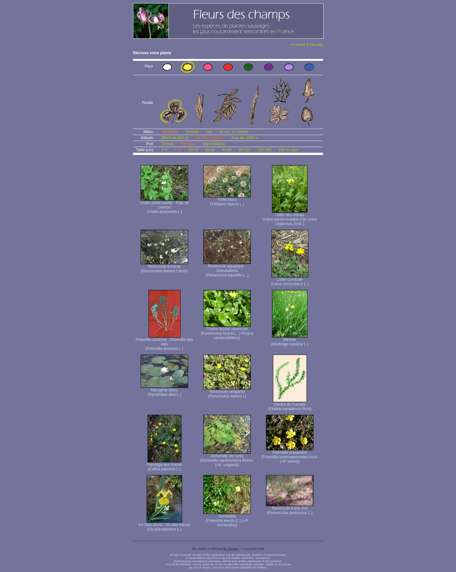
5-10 (177, 150)
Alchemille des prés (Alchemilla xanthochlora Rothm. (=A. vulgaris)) (227, 458)
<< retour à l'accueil (306, 44)
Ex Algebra (231, 548)
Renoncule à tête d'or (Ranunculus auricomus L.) (290, 509)
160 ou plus (288, 150)
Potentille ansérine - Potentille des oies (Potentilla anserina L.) (164, 342)
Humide (192, 132)
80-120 (244, 150)
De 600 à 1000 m (210, 138)
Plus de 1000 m (244, 138)
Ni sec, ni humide (233, 132)
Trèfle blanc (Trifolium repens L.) (227, 200)
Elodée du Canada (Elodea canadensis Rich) (290, 405)
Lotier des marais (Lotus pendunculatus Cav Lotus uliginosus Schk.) (290, 217)
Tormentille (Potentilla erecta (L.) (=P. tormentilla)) (227, 519)
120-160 (264, 150)
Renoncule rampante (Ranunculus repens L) (227, 392)
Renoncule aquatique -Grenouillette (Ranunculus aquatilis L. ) (227, 268)
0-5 (164, 150)
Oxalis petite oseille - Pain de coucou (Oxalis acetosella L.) (164, 205)
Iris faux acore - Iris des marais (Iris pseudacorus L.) (164, 525)
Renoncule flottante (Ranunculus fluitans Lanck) (164, 267)
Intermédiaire (214, 144)
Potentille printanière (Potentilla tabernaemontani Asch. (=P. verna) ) (289, 455)
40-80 (227, 150)
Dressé (168, 144)
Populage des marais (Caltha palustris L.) (164, 465)
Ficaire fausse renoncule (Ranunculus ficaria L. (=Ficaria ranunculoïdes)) (227, 331)
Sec (209, 132)
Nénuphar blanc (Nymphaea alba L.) (164, 390)
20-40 (210, 150)
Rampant (188, 144)
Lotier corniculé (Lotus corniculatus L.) (289, 280)
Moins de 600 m (175, 138)
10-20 (193, 150)
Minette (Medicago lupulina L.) (289, 340)
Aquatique (170, 132)
